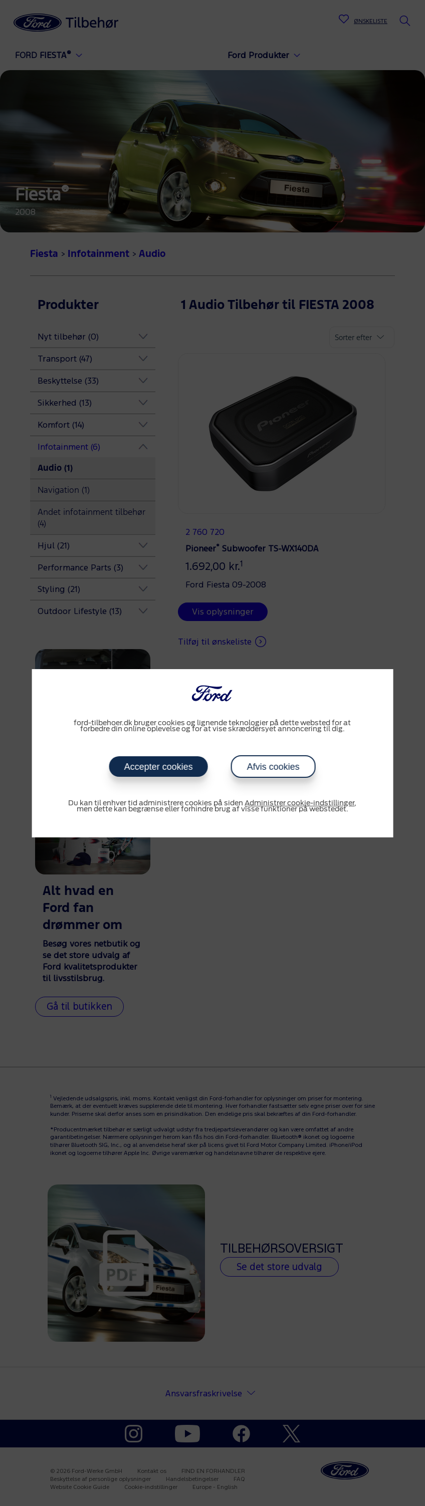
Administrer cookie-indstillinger (299, 803)
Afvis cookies (273, 767)
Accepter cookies (158, 767)
